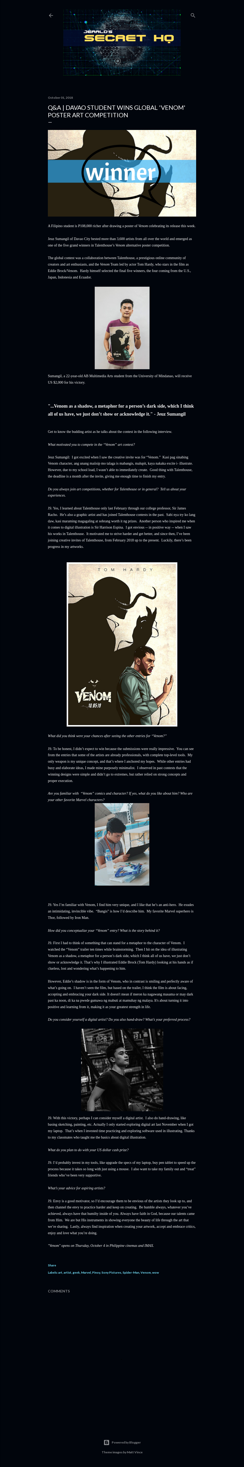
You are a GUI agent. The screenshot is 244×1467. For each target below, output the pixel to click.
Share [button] (52, 1265)
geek (76, 1272)
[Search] (193, 14)
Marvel (86, 1272)
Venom (146, 1272)
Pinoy (96, 1272)
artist (67, 1272)
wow (155, 1272)
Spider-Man (131, 1272)
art (60, 1272)
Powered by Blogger (122, 1442)
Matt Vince (135, 1452)
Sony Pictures (111, 1272)
